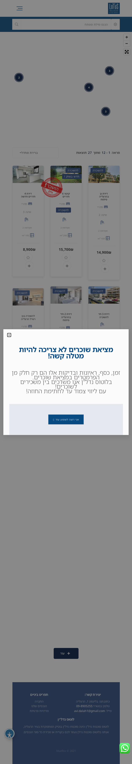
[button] (9, 335)
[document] (66, 382)
